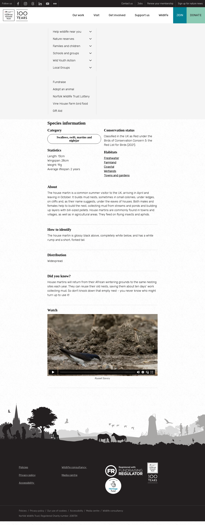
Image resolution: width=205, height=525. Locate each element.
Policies (23, 471)
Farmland (110, 166)
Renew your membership (160, 3)
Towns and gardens (117, 179)
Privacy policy (27, 478)
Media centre (69, 478)
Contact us (127, 3)
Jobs (140, 3)
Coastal (109, 170)
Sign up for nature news (190, 3)
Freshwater (111, 162)
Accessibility (27, 486)
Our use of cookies (57, 514)
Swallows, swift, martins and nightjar (74, 142)
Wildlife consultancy (74, 471)
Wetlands (110, 175)
